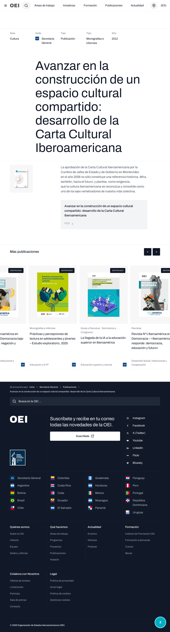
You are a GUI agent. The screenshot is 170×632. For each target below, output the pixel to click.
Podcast (92, 546)
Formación (90, 5)
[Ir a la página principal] (14, 5)
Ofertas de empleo (20, 580)
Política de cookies (60, 593)
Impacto (54, 559)
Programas (56, 540)
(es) (163, 5)
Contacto (15, 606)
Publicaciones (113, 5)
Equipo (14, 546)
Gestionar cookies (60, 600)
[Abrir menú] (5, 5)
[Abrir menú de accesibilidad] (160, 622)
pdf (69, 223)
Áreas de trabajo (44, 5)
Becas (128, 553)
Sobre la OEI (17, 533)
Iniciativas (69, 5)
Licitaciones (16, 587)
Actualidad (137, 5)
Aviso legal (56, 587)
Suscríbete (85, 436)
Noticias (92, 540)
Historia (14, 540)
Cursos (129, 546)
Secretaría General (49, 387)
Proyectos (55, 546)
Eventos (92, 533)
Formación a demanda (137, 540)
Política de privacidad (62, 580)
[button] (147, 252)
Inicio (32, 387)
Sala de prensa (18, 600)
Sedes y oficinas (19, 553)
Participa (15, 593)
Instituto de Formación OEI (140, 533)
